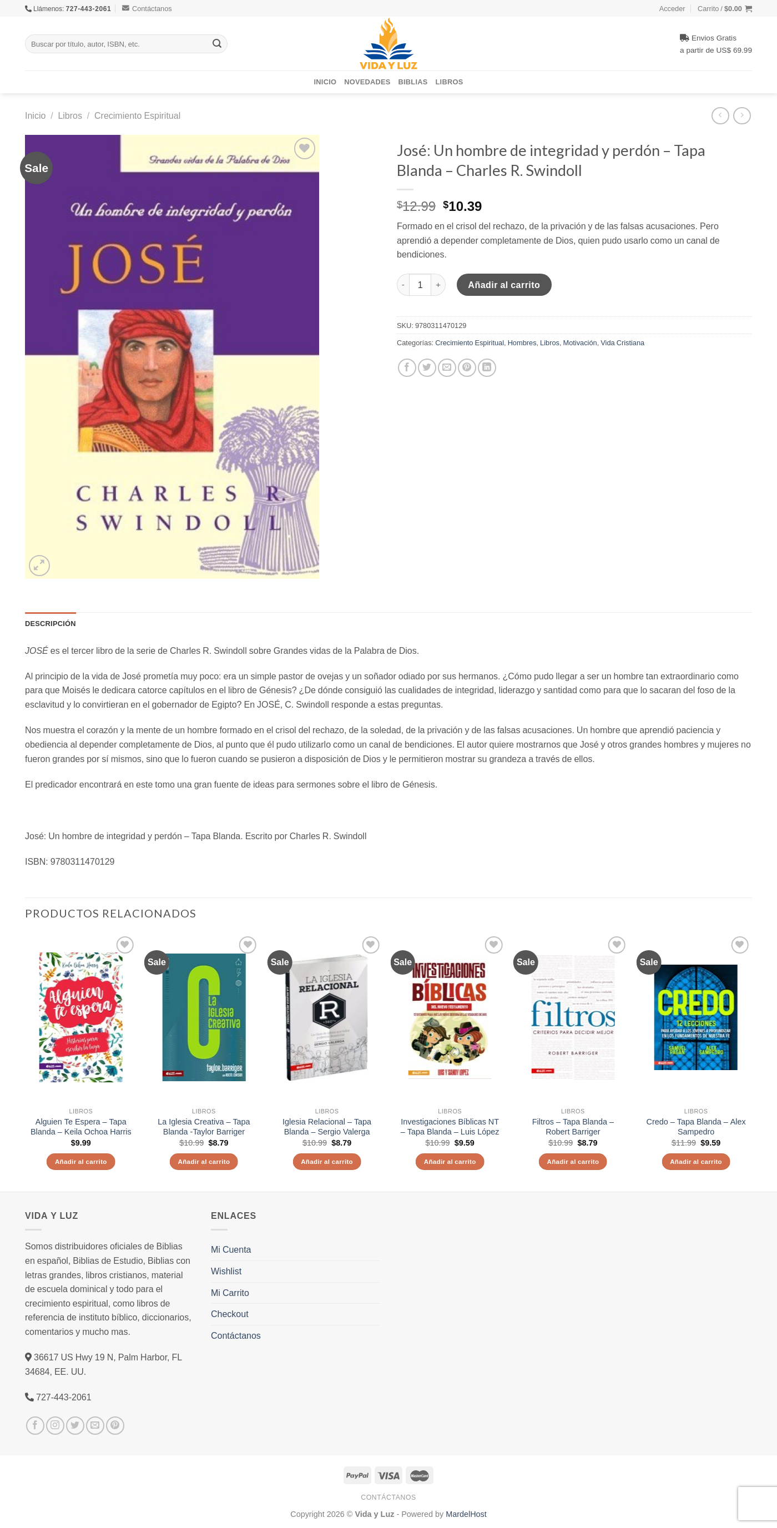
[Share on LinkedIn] (487, 368)
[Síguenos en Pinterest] (115, 1425)
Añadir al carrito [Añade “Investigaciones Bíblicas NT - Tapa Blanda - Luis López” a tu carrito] (450, 1161)
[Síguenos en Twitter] (75, 1425)
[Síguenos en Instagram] (55, 1425)
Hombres (522, 342)
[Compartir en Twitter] (427, 368)
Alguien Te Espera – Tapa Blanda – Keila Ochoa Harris (81, 1127)
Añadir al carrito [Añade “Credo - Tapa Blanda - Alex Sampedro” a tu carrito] (696, 1161)
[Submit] (217, 43)
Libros (449, 82)
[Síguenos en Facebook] (35, 1425)
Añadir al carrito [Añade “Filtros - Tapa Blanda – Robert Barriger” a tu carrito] (573, 1161)
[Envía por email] (447, 368)
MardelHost (466, 1514)
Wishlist (226, 1271)
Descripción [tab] (50, 623)
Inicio (325, 82)
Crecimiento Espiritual (137, 115)
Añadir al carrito (504, 285)
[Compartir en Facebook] (407, 368)
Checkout (230, 1314)
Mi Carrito (230, 1293)
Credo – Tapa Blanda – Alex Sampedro (696, 1127)
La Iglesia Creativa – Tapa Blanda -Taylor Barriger (204, 1127)
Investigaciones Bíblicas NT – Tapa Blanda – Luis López (450, 1127)
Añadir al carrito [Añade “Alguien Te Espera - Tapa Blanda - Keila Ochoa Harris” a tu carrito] (81, 1161)
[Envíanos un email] (95, 1425)
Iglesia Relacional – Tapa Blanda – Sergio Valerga (326, 1127)
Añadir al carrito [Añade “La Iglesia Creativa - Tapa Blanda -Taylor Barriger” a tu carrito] (204, 1161)
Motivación (580, 342)
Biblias (413, 82)
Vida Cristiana (622, 342)
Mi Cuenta (231, 1249)
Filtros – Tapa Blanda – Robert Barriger (573, 1127)
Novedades (367, 82)
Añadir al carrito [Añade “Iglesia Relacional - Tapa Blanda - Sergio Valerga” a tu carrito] (327, 1161)
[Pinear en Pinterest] (467, 368)
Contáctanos (147, 8)
